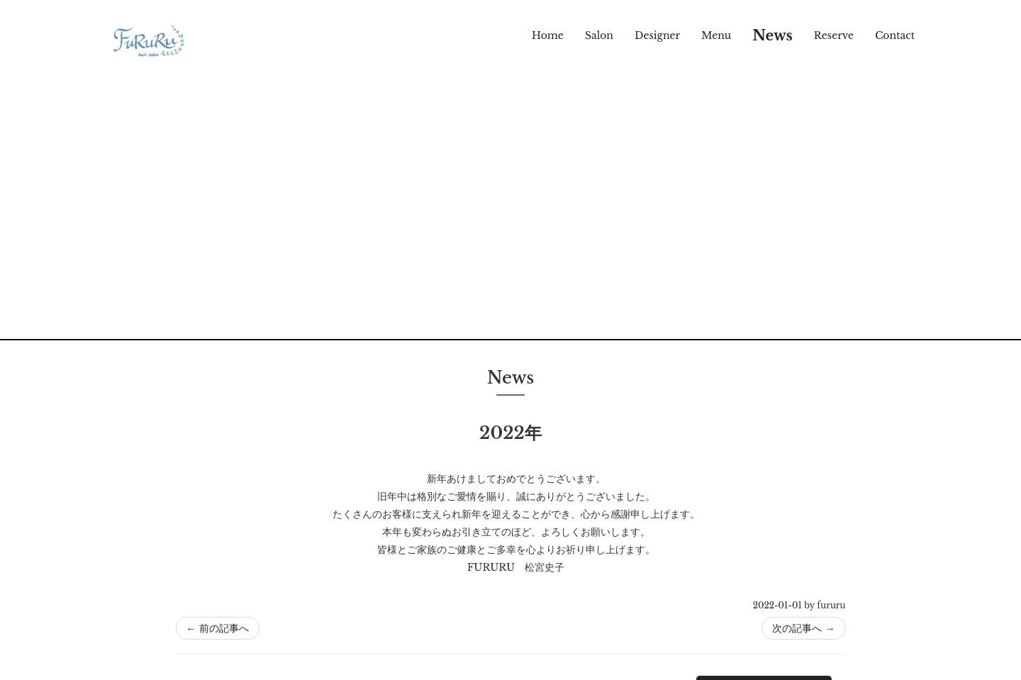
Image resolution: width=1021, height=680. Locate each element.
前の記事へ (217, 628)
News (772, 35)
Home (548, 35)
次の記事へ (803, 628)
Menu (716, 35)
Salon (599, 35)
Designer (657, 35)
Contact (895, 35)
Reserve (834, 35)
